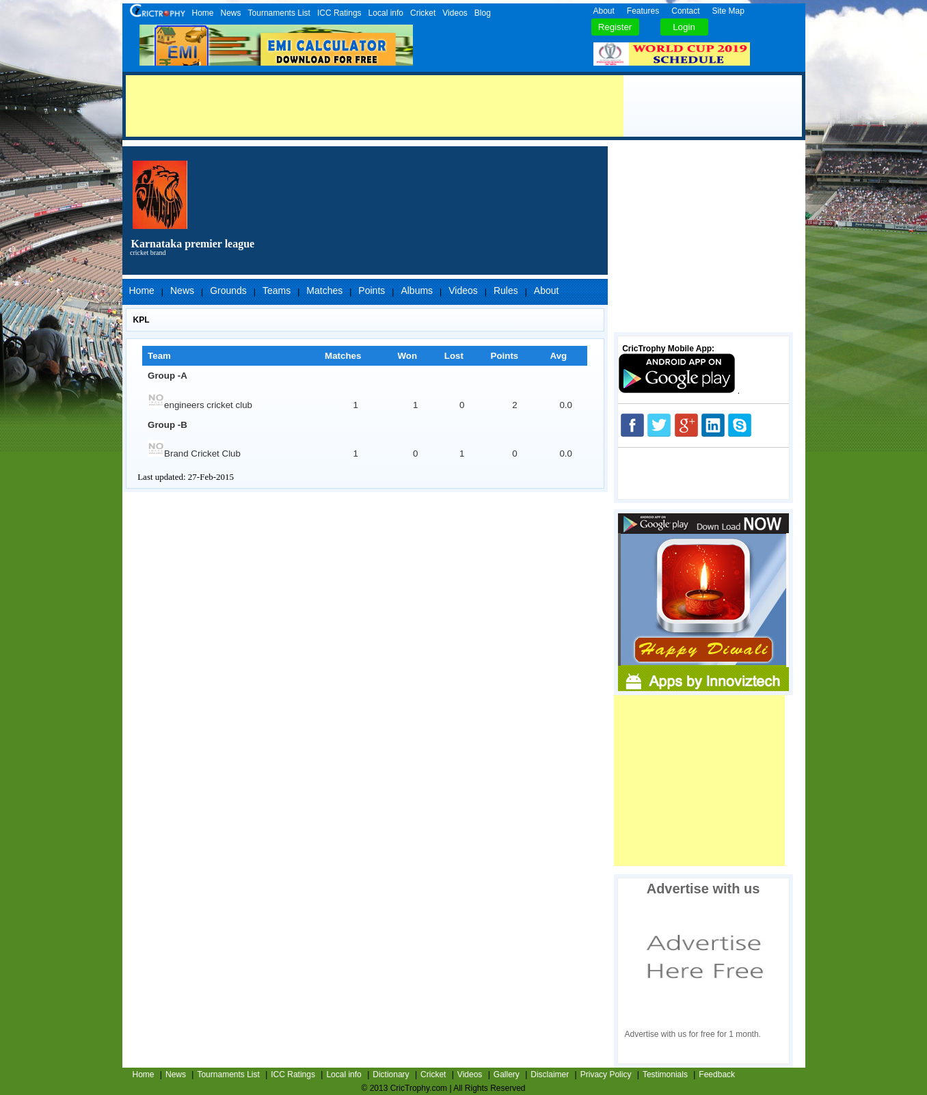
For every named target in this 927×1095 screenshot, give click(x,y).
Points (371, 290)
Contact (685, 11)
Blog (482, 13)
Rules (506, 290)
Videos (454, 13)
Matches (324, 290)
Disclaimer (549, 1074)
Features (643, 11)
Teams (277, 290)
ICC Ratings (339, 13)
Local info (385, 13)
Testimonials (665, 1074)
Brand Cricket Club (194, 453)
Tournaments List (279, 13)
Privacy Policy (606, 1074)
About (604, 11)
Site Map (728, 11)
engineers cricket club (200, 405)
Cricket (422, 13)
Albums (417, 290)
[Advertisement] (374, 106)
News (231, 13)
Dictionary (391, 1074)
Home (203, 13)
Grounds (228, 290)
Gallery (507, 1074)
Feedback (717, 1074)
